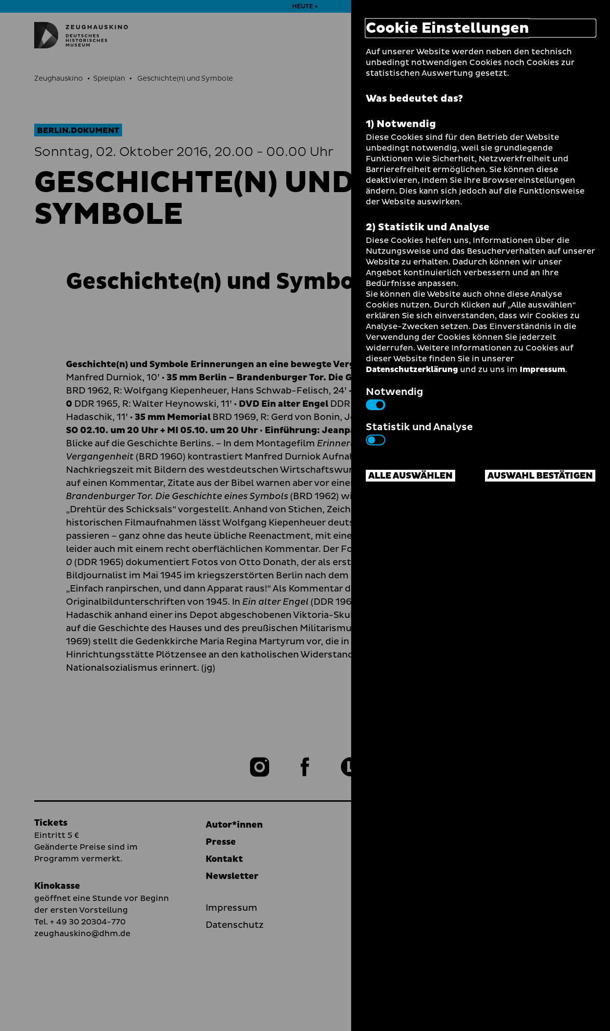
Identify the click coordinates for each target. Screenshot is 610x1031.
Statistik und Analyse (419, 432)
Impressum (542, 369)
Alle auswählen (410, 476)
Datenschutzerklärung (412, 369)
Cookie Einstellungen (447, 28)
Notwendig (394, 397)
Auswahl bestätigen (540, 476)
